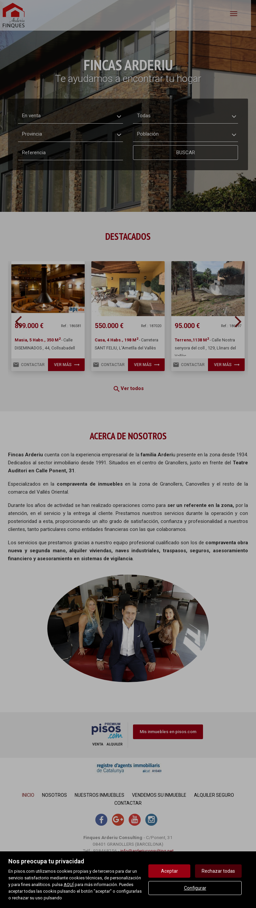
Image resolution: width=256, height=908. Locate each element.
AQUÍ (69, 884)
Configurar (195, 888)
